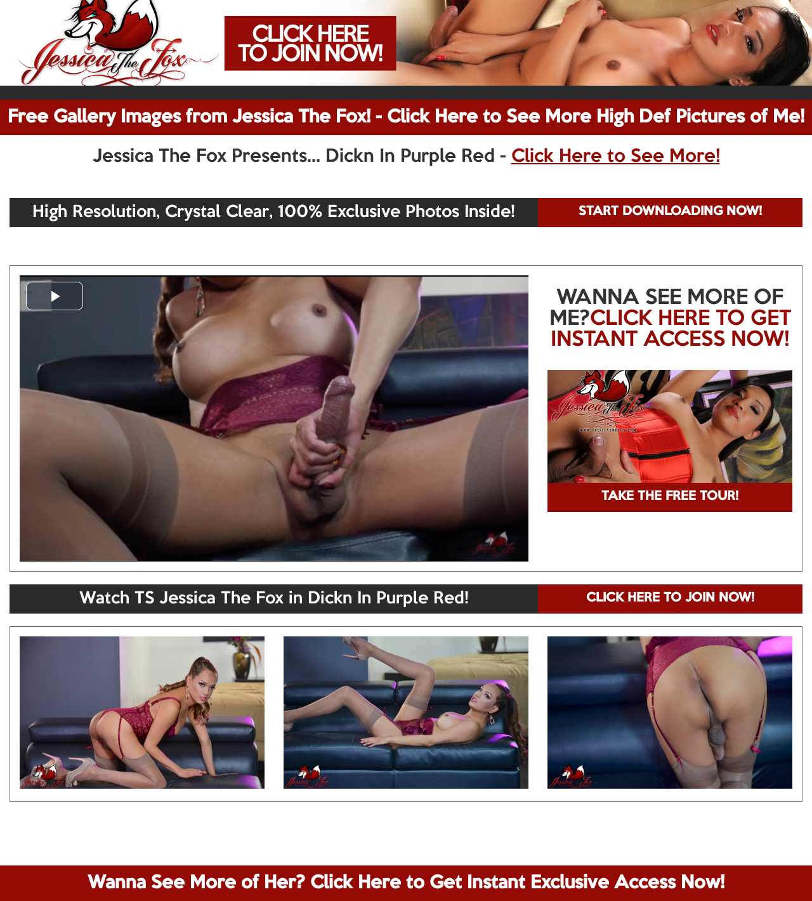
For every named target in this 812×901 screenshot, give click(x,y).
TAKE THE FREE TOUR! (669, 497)
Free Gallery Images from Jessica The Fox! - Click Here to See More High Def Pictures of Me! (406, 117)
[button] (54, 296)
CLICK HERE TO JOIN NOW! (670, 598)
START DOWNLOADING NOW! (670, 212)
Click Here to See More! (615, 156)
